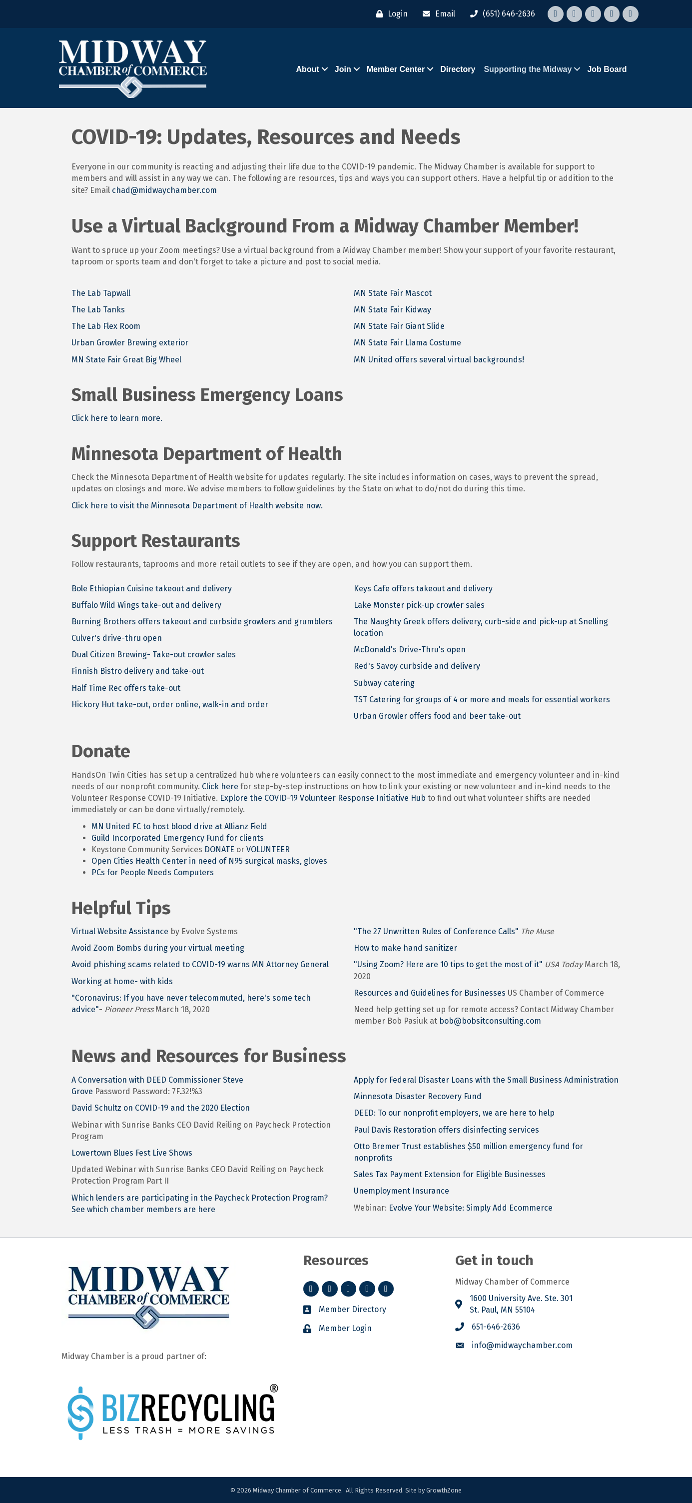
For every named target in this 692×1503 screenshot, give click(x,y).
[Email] (436, 14)
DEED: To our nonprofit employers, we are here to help (454, 1113)
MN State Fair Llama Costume (407, 342)
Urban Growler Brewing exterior (129, 342)
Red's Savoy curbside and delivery (417, 666)
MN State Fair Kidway (392, 309)
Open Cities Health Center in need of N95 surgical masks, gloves (209, 861)
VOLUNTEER (268, 849)
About (307, 69)
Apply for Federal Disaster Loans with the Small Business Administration (486, 1080)
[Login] (389, 14)
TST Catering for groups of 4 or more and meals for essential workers (482, 699)
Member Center (396, 69)
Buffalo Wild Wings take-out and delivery (146, 605)
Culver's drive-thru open (116, 638)
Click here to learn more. (116, 418)
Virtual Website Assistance (119, 931)
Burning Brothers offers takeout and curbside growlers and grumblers (202, 621)
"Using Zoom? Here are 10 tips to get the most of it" (449, 964)
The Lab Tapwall (100, 293)
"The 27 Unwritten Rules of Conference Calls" (436, 931)
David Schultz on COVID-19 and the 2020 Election (160, 1108)
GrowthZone (444, 1490)
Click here (220, 786)
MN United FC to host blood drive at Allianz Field (179, 826)
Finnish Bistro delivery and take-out (137, 671)
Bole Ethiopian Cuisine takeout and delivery (151, 588)
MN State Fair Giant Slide (399, 326)
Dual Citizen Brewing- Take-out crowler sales (154, 654)
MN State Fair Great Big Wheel (126, 359)
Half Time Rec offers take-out (125, 688)
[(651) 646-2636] (500, 14)
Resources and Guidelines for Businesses (430, 993)
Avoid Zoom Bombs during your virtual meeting (157, 948)
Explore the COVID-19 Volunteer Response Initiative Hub (323, 798)
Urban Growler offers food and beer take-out (437, 716)
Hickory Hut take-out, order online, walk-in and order (169, 704)
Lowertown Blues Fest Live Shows (131, 1153)
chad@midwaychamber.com (164, 189)
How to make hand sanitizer (405, 948)
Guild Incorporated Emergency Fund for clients (177, 838)
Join (343, 69)
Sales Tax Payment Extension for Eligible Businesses (450, 1174)
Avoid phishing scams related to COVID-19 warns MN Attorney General (200, 964)
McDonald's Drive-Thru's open (410, 649)
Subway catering (384, 683)
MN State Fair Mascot (393, 293)
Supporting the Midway (528, 69)
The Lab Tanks (98, 309)
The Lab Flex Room (105, 326)
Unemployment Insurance (401, 1191)
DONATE (220, 849)
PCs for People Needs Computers (152, 872)
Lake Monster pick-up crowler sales (419, 605)
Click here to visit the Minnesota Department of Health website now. (197, 505)
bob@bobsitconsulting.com (490, 1021)
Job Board (607, 69)
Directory (457, 69)
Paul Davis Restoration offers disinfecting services (446, 1130)
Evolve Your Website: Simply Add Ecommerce (471, 1207)
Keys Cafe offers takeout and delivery (423, 588)
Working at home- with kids (122, 981)
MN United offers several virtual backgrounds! (439, 359)
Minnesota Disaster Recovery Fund (418, 1096)
